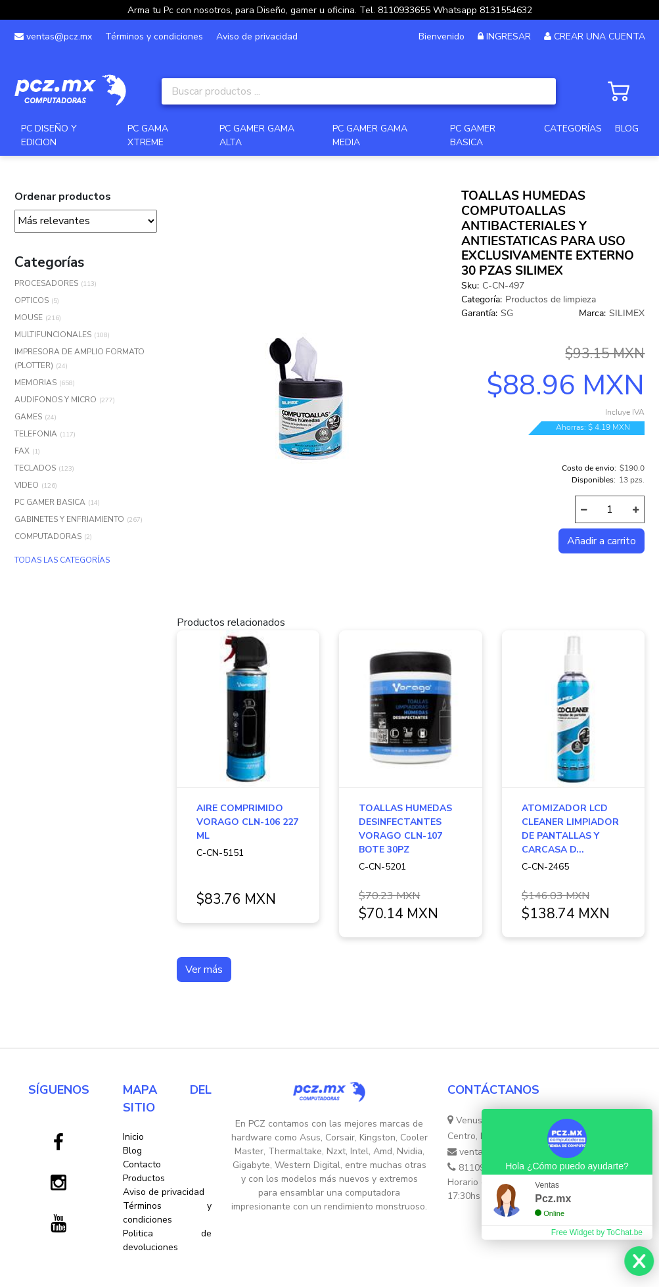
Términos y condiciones (154, 36)
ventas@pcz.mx (53, 36)
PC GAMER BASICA (472, 135)
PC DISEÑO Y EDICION (49, 135)
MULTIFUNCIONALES (52, 334)
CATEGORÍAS (573, 128)
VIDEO (26, 485)
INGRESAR (508, 36)
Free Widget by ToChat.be (597, 1232)
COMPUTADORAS (47, 536)
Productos (144, 1178)
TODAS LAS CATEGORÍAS (62, 560)
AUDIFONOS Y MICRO (55, 399)
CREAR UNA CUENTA (599, 36)
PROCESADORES (46, 283)
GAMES (28, 416)
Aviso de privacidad (257, 36)
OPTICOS (31, 300)
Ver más (204, 969)
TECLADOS (35, 468)
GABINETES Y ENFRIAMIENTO (69, 519)
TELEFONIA (35, 434)
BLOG (627, 128)
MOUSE (28, 317)
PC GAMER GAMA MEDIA (369, 135)
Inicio (133, 1137)
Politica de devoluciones (167, 1240)
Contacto (142, 1164)
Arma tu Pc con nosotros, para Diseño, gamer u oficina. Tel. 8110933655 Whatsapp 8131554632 (329, 10)
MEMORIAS (35, 382)
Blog (132, 1150)
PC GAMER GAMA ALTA (256, 135)
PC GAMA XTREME (147, 135)
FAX (22, 451)
